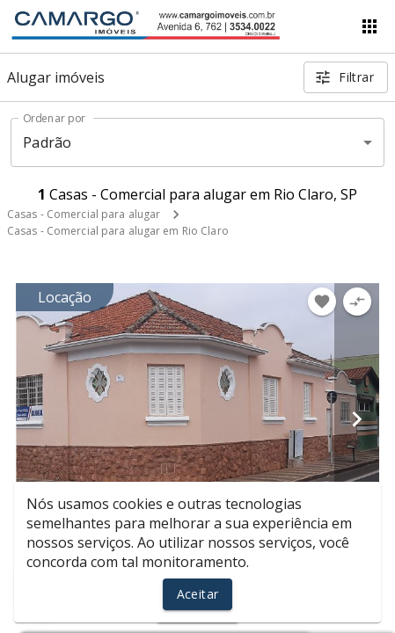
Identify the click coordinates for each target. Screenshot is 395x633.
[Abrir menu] (369, 26)
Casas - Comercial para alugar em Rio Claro (118, 230)
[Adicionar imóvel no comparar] (357, 301)
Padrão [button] (47, 142)
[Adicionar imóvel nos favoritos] (322, 301)
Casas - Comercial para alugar (83, 214)
